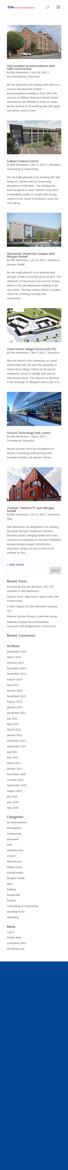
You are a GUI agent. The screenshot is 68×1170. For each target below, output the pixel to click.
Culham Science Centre (22, 161)
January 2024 (14, 690)
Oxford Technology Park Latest (28, 433)
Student (11, 900)
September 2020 (16, 785)
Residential (13, 895)
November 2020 (16, 774)
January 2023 (14, 707)
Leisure (11, 856)
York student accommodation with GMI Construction (31, 67)
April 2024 (12, 685)
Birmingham (14, 828)
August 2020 (14, 791)
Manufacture (14, 861)
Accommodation (17, 76)
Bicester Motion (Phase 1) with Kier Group (32, 616)
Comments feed (16, 943)
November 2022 (16, 713)
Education (34, 76)
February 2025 (15, 662)
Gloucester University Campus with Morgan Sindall (31, 255)
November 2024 (16, 673)
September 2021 (16, 746)
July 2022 (12, 718)
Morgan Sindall (15, 264)
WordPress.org (15, 948)
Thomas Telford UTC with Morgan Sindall (30, 509)
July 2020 (12, 796)
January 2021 (14, 768)
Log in (10, 932)
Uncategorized (15, 911)
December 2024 (16, 668)
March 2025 (14, 657)
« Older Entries (15, 564)
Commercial (14, 440)
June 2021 (12, 757)
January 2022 (14, 735)
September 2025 (16, 651)
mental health (15, 872)
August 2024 (14, 679)
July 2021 (12, 752)
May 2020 (12, 807)
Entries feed (14, 937)
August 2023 (14, 701)
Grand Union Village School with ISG (31, 349)
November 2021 (16, 740)
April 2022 (12, 724)
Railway (11, 889)
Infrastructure (15, 850)
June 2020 (12, 802)
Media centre (14, 867)
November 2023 (16, 696)
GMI (9, 844)
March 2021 (14, 763)
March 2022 (14, 729)
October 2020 (15, 780)
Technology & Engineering (22, 169)
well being (13, 917)
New (9, 518)
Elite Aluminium (19, 72)
